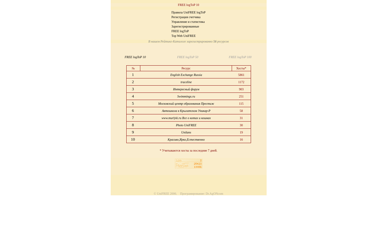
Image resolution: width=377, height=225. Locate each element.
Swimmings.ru (186, 96)
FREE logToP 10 (136, 57)
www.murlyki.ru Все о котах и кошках (186, 118)
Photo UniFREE (186, 125)
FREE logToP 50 (187, 57)
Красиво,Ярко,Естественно (186, 139)
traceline (186, 82)
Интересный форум (186, 89)
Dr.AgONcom (214, 193)
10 (133, 139)
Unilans (186, 132)
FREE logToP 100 (239, 57)
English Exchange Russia (186, 75)
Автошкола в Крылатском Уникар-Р (186, 110)
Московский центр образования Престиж (186, 103)
